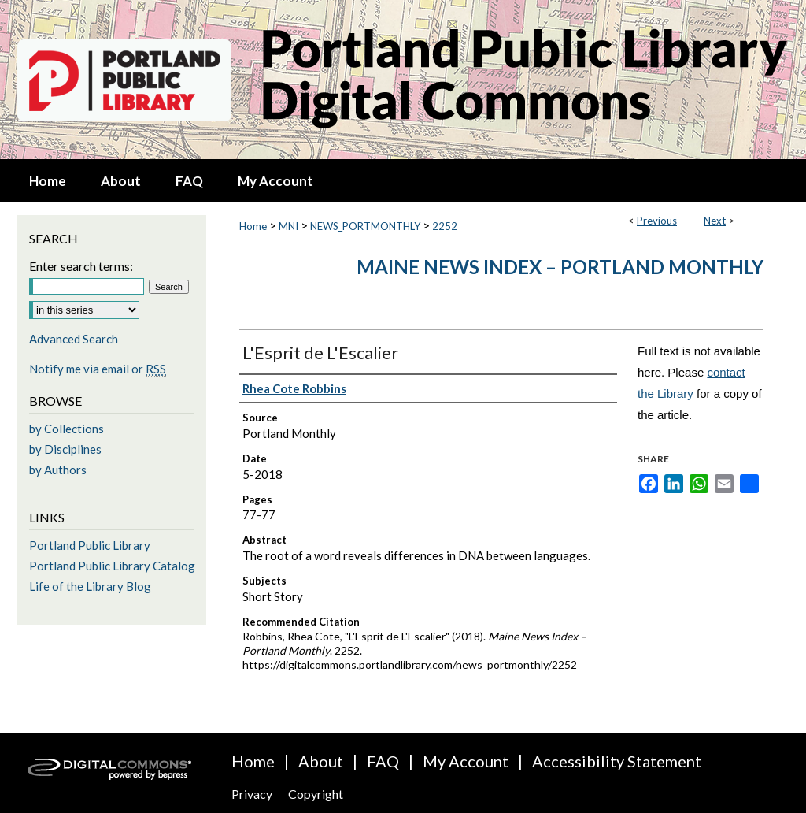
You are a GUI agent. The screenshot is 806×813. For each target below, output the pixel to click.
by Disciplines (65, 449)
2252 (444, 226)
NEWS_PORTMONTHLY (365, 226)
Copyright (315, 793)
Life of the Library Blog (90, 586)
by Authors (58, 469)
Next (715, 220)
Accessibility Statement (616, 761)
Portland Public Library (89, 545)
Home (253, 226)
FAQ (383, 761)
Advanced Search (73, 339)
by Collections (66, 428)
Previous (657, 220)
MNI (288, 226)
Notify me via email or (97, 369)
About (320, 761)
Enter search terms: (81, 265)
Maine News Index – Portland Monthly (560, 266)
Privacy (251, 793)
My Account (465, 761)
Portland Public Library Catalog (112, 566)
